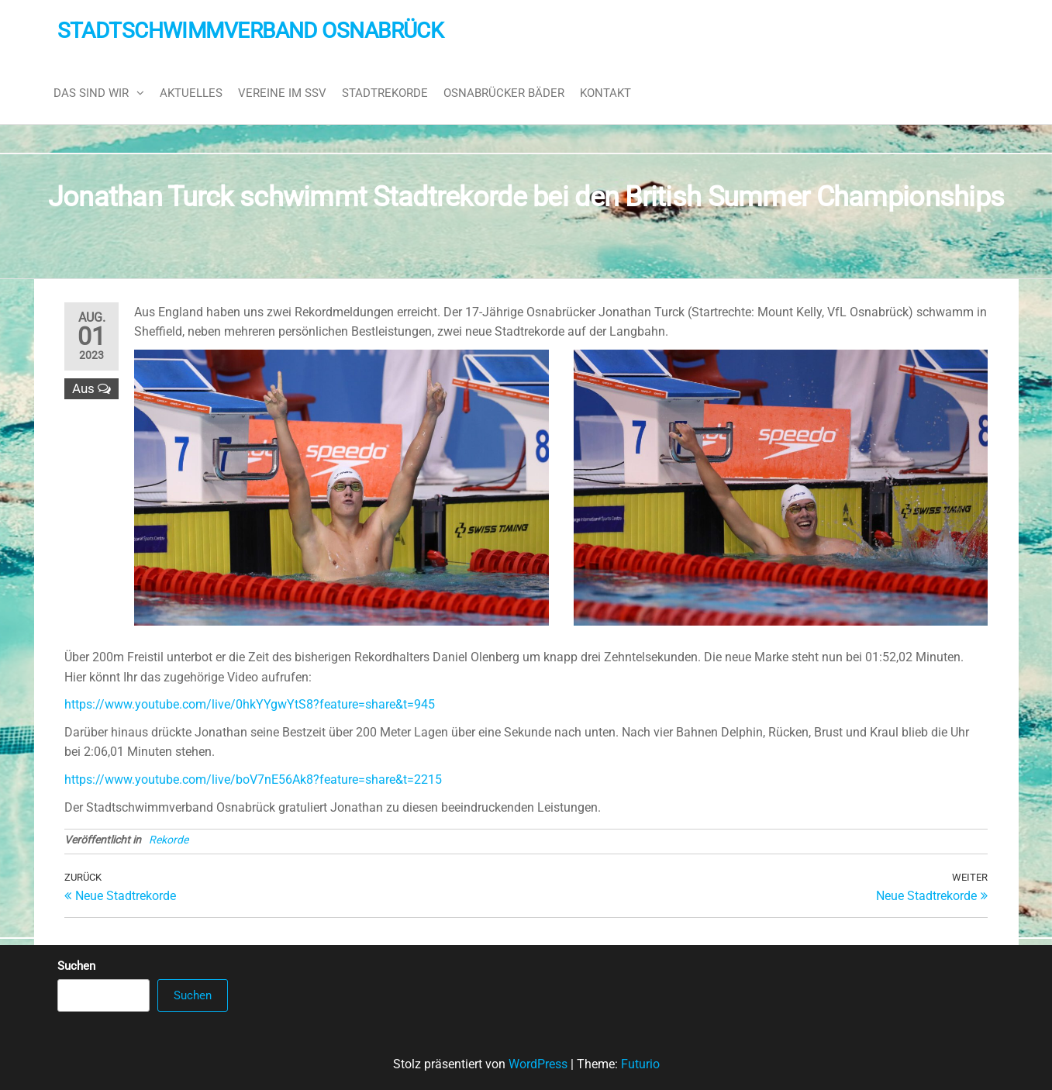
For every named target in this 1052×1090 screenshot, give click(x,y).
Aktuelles (191, 93)
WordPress (538, 1064)
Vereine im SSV (282, 93)
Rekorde (168, 839)
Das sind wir (91, 93)
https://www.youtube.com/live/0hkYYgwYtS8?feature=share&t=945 (249, 704)
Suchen (76, 966)
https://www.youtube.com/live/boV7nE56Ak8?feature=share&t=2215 (253, 779)
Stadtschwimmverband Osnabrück (250, 30)
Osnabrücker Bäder (503, 93)
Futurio (640, 1064)
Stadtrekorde (385, 93)
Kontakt (605, 93)
